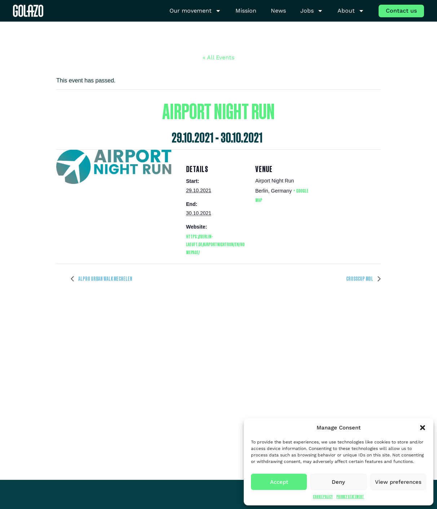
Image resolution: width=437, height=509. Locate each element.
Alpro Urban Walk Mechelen (105, 279)
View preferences (398, 482)
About (350, 11)
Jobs (311, 11)
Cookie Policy (323, 496)
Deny (338, 482)
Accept (279, 482)
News (278, 10)
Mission (245, 10)
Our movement (195, 11)
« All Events (218, 57)
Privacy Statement (350, 496)
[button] (422, 427)
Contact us (401, 10)
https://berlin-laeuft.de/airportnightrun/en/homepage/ (215, 244)
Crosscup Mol (360, 279)
